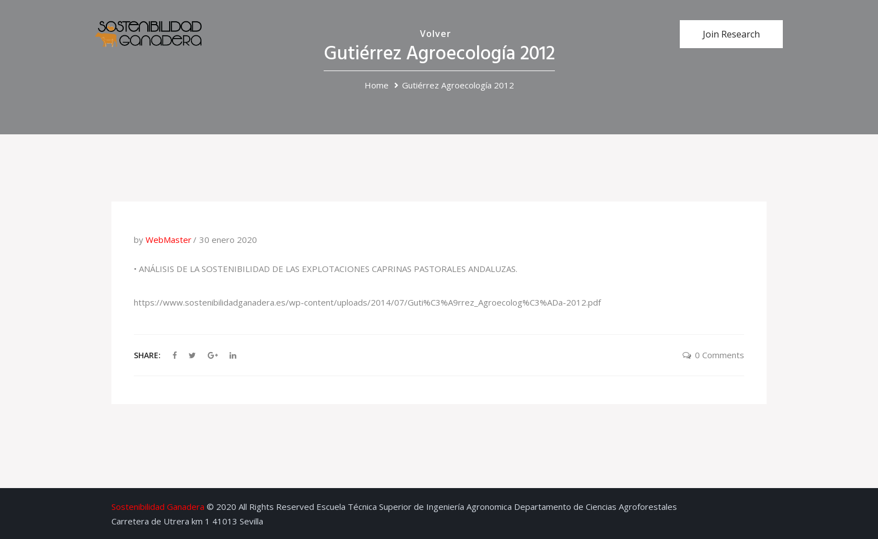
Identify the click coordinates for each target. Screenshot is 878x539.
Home (377, 85)
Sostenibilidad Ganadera (157, 506)
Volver (435, 33)
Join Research (731, 34)
